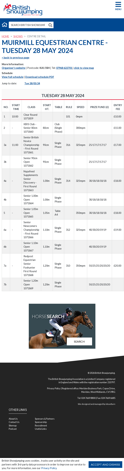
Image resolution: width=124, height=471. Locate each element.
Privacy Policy (49, 468)
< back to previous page (15, 57)
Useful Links (41, 428)
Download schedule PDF (39, 76)
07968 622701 (64, 67)
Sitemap (13, 425)
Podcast (13, 428)
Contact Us (14, 422)
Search (79, 341)
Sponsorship (41, 422)
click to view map (84, 67)
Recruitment (41, 425)
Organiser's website (13, 67)
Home (5, 36)
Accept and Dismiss (105, 464)
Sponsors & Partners (44, 418)
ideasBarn (110, 404)
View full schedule (12, 76)
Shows (18, 36)
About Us (13, 418)
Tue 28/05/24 (32, 83)
